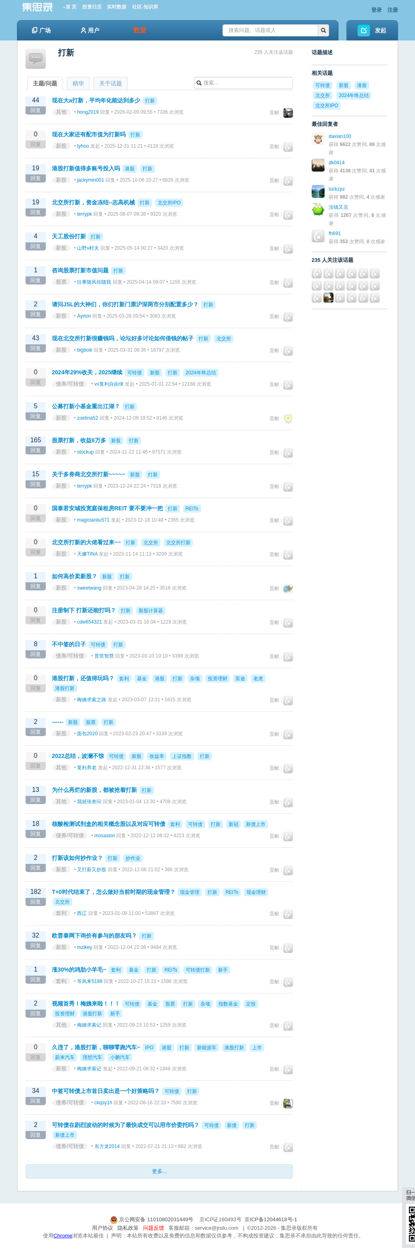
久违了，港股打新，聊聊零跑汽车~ (96, 1047)
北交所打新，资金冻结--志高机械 (93, 202)
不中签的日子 (69, 644)
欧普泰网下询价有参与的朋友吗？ (94, 935)
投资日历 (92, 7)
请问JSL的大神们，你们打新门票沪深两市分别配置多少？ (125, 304)
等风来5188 (90, 981)
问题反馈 (153, 1228)
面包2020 (87, 733)
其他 (61, 112)
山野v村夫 (88, 248)
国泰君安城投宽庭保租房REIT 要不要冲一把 (107, 508)
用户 (90, 30)
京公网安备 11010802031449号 (152, 1219)
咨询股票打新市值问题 (80, 270)
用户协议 (102, 1228)
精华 (78, 83)
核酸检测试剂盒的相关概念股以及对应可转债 (108, 824)
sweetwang (89, 588)
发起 (380, 30)
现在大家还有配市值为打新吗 (89, 134)
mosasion (104, 835)
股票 (61, 282)
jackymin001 (90, 180)
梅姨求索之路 (91, 699)
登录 (376, 10)
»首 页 (70, 7)
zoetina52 (87, 418)
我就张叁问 (89, 801)
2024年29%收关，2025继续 (87, 372)
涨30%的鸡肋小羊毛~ (79, 969)
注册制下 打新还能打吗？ (84, 610)
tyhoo (83, 146)
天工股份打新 (69, 236)
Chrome (62, 1236)
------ (57, 722)
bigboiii (84, 350)
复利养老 (86, 767)
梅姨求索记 (89, 1025)
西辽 (82, 913)
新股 (61, 146)
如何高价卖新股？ (74, 576)
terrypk (84, 214)
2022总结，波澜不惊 (78, 756)
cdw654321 (89, 622)
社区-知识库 (145, 7)
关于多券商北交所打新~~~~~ (88, 474)
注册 (392, 10)
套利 (61, 913)
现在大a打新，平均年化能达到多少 (96, 100)
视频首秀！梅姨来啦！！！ (86, 1003)
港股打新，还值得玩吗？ (83, 678)
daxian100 (340, 136)
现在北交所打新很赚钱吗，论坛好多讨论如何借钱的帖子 (123, 338)
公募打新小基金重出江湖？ (86, 406)
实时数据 (116, 7)
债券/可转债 (70, 384)
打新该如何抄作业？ (77, 858)
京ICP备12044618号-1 (270, 1219)
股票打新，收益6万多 (79, 440)
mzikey (84, 947)
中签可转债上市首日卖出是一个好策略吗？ (106, 1091)
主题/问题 (45, 83)
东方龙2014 (107, 1146)
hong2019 (87, 112)
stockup (85, 452)
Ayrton (84, 316)
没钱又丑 (338, 207)
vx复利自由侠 (109, 384)
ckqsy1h (103, 1103)
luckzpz (337, 189)
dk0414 (336, 163)
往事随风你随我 (94, 282)
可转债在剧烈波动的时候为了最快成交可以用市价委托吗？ (125, 1125)
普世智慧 (104, 656)
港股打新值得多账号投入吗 (86, 168)
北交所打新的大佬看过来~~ (86, 542)
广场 (41, 30)
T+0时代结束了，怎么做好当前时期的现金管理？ (113, 892)
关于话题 (110, 83)
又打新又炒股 (91, 869)
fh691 (335, 233)
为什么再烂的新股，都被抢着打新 (94, 790)
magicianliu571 (93, 520)
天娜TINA (87, 554)
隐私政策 (128, 1228)
